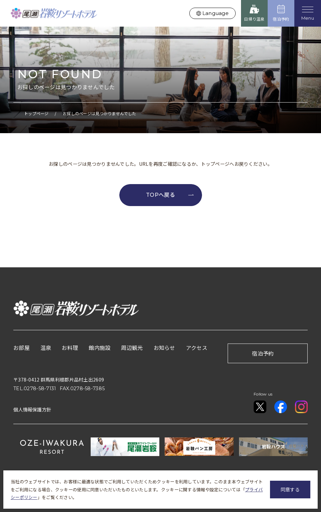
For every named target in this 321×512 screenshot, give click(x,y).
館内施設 (99, 347)
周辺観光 (132, 347)
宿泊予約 (263, 353)
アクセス (196, 347)
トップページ (36, 114)
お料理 (70, 347)
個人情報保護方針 (32, 408)
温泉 (45, 347)
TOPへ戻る (170, 195)
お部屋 (21, 347)
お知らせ (164, 347)
